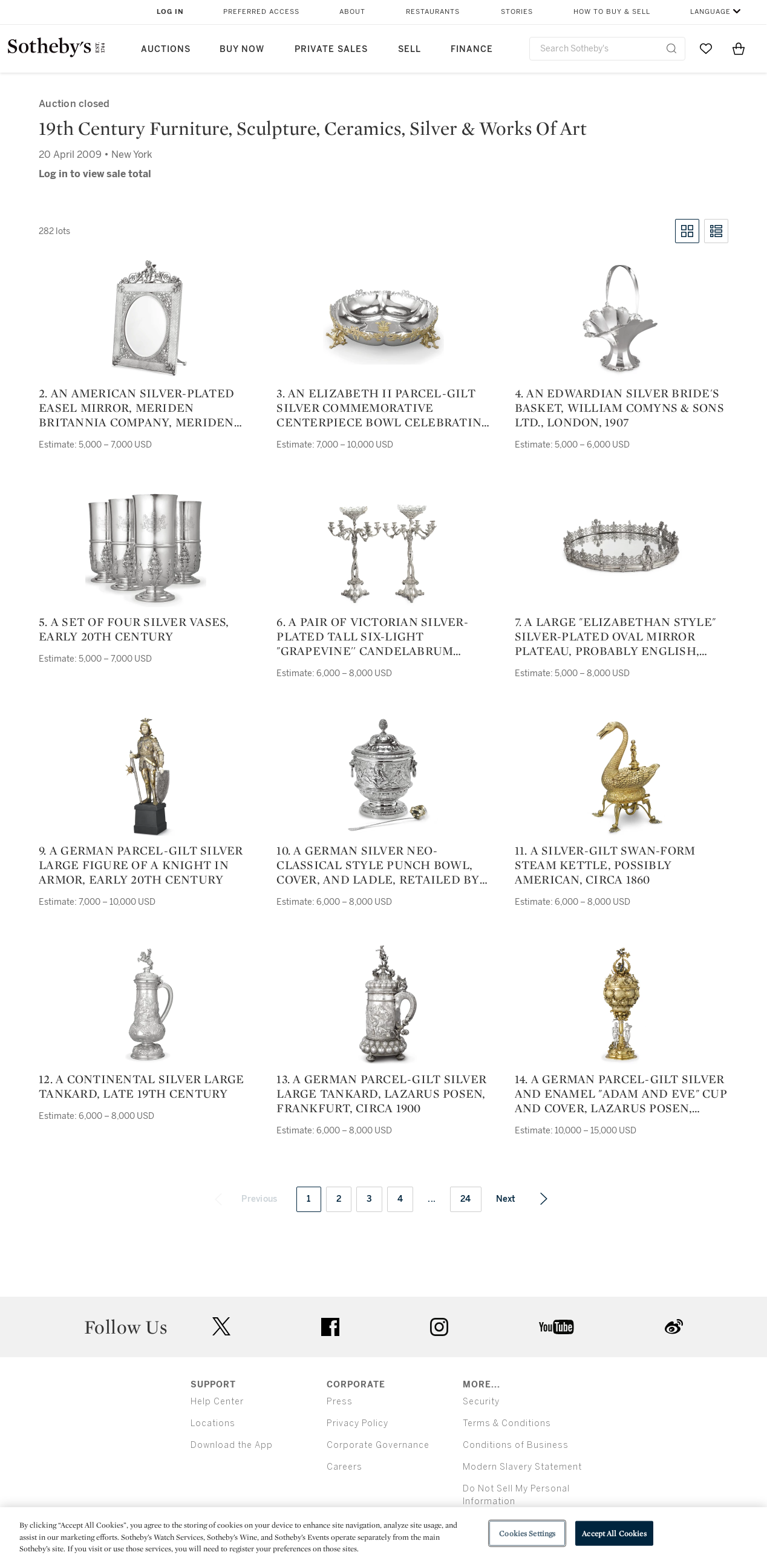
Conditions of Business (516, 1445)
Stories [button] (517, 12)
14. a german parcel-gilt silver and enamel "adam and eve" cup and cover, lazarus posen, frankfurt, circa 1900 (621, 1093)
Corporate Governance (378, 1445)
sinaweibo (674, 1326)
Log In (170, 12)
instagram (439, 1327)
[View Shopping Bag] (738, 48)
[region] (383, 1534)
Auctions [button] (166, 49)
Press (340, 1401)
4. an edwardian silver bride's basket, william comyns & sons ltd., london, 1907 (619, 407)
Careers (344, 1467)
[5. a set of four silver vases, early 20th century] (145, 546)
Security (481, 1401)
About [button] (352, 12)
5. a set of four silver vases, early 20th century (134, 629)
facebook (330, 1327)
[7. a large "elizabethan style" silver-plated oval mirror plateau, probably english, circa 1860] (621, 546)
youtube (556, 1327)
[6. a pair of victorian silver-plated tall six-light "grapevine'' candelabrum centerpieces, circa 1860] (383, 546)
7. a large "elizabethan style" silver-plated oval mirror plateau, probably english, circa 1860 (615, 636)
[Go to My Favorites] (706, 48)
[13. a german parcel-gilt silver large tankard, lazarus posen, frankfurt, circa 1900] (383, 1003)
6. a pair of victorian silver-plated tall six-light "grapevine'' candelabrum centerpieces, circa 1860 (372, 636)
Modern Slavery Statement (522, 1467)
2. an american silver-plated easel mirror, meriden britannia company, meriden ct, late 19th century (136, 407)
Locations (213, 1423)
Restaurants (433, 12)
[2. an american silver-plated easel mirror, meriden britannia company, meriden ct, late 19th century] (145, 318)
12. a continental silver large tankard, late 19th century (141, 1086)
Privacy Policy (357, 1423)
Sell (409, 49)
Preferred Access (261, 12)
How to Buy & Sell (611, 12)
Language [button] (710, 12)
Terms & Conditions (507, 1423)
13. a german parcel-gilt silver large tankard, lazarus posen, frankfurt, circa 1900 (381, 1093)
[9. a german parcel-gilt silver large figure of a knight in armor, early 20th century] (145, 775)
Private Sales (331, 49)
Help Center (217, 1401)
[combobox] (607, 48)
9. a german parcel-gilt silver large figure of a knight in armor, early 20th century (141, 865)
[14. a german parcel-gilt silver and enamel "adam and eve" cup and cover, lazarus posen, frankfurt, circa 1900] (621, 1003)
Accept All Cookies (614, 1533)
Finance (472, 49)
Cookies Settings (527, 1533)
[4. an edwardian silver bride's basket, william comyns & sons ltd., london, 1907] (621, 318)
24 (465, 1199)
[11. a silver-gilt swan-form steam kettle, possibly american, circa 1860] (621, 775)
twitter (221, 1326)
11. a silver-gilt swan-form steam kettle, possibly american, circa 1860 (605, 865)
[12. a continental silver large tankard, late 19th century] (145, 1003)
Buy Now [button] (242, 49)
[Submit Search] (671, 48)
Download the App (232, 1445)
